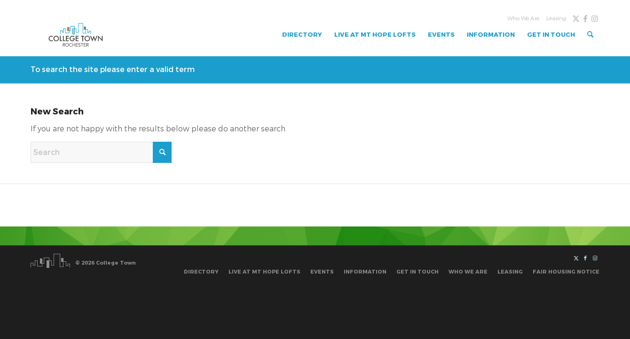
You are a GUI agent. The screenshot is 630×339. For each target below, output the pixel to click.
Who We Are (523, 18)
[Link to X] (576, 18)
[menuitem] (522, 18)
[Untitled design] (76, 35)
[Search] (590, 35)
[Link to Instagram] (594, 18)
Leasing (556, 18)
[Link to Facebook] (585, 18)
